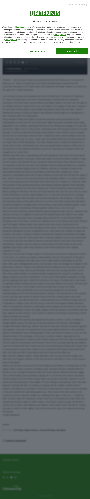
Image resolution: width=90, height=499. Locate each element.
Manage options (37, 51)
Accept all (72, 51)
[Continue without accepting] (77, 5)
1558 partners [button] (18, 27)
